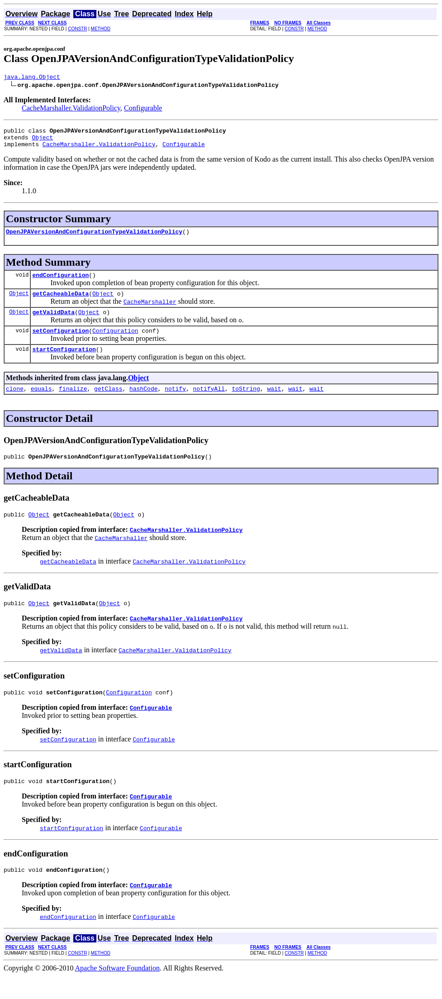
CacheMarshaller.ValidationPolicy (71, 109)
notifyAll (209, 403)
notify (175, 403)
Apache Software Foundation (117, 991)
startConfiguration (63, 362)
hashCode (143, 403)
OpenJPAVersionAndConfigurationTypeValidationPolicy (94, 238)
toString (246, 403)
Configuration (115, 343)
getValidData (53, 323)
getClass (108, 403)
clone (15, 403)
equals (41, 403)
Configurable (143, 109)
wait (274, 403)
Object (42, 141)
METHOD (100, 28)
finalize (73, 403)
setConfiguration (60, 343)
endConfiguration (60, 283)
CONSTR (77, 28)
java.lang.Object (32, 78)
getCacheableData (60, 303)
